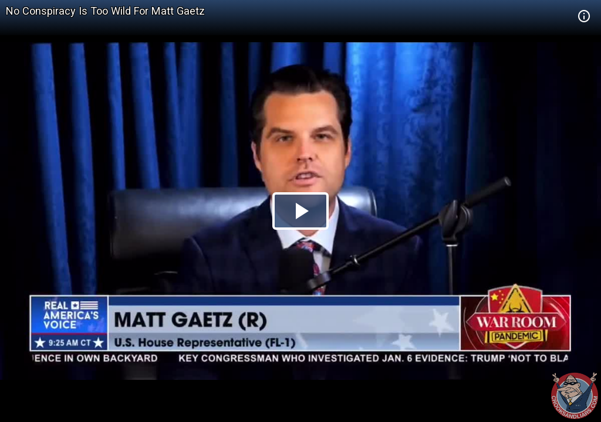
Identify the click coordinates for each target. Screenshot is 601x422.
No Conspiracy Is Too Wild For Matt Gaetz (105, 11)
